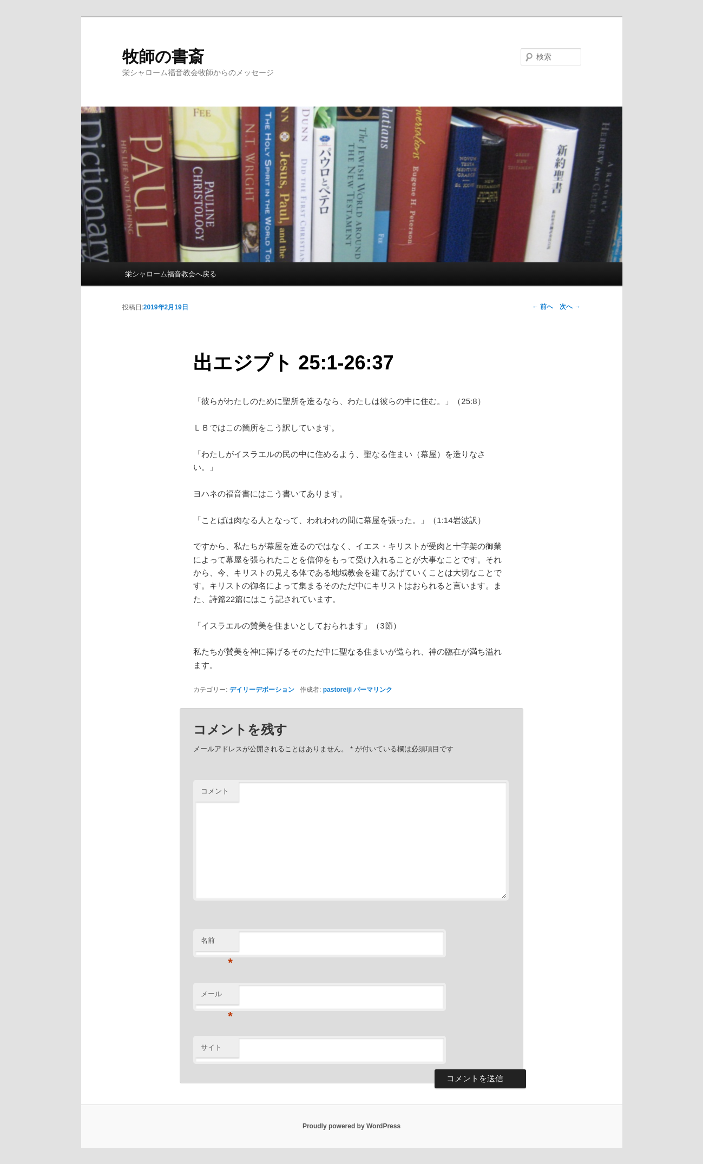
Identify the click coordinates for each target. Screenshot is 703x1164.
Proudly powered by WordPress (351, 1126)
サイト (211, 1047)
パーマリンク (372, 689)
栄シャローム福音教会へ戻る (170, 274)
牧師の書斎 (163, 56)
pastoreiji (337, 689)
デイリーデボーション (261, 689)
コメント (215, 791)
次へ (570, 306)
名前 (217, 943)
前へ (542, 306)
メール (217, 997)
